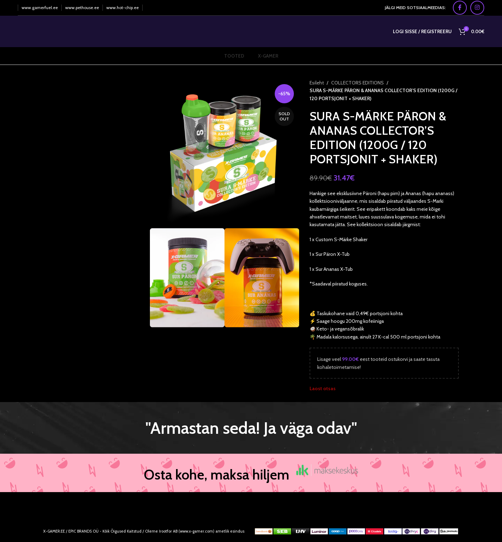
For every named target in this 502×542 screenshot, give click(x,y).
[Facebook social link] (460, 8)
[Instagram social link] (477, 8)
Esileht (317, 83)
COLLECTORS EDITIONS (357, 83)
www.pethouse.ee (82, 7)
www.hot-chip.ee (122, 7)
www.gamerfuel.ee (40, 7)
